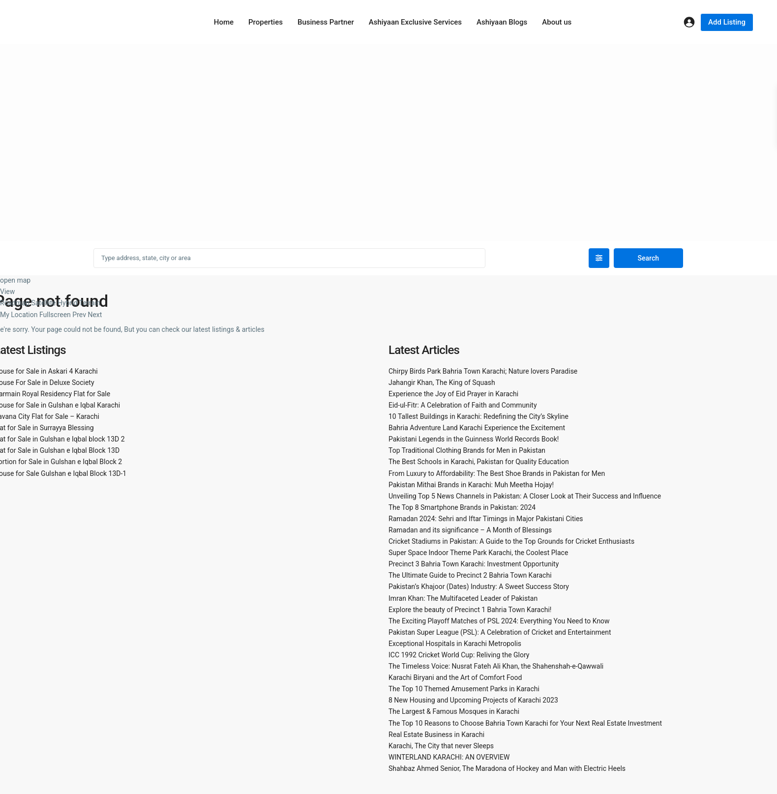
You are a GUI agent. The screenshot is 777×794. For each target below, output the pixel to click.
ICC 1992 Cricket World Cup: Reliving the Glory (458, 655)
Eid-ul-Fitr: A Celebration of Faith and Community (462, 405)
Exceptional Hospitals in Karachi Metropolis (454, 643)
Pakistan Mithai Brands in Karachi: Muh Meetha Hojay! (471, 485)
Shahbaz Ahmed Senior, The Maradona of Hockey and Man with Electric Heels (507, 768)
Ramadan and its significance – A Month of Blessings (470, 530)
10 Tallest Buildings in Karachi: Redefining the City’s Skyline (478, 416)
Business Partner (326, 22)
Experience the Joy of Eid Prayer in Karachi (453, 394)
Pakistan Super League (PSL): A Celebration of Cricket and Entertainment (499, 632)
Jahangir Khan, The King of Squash (441, 382)
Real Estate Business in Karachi (436, 734)
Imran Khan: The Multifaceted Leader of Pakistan (463, 598)
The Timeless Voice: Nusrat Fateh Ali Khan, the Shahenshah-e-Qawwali (495, 666)
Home (224, 22)
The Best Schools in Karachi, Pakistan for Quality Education (478, 462)
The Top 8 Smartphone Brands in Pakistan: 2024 (462, 507)
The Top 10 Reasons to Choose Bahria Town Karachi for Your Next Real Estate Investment (525, 723)
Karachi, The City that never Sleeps (441, 746)
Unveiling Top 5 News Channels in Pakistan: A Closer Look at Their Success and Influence (524, 496)
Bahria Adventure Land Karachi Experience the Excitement (476, 428)
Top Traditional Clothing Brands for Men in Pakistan (466, 450)
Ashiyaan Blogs (502, 22)
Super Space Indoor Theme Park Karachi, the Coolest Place (478, 553)
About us (556, 22)
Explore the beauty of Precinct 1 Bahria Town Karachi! (469, 610)
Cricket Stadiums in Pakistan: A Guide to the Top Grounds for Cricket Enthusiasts (511, 541)
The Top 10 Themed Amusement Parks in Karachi (463, 689)
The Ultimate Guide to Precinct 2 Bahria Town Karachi (470, 575)
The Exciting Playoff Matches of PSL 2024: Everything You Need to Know (499, 621)
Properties (265, 22)
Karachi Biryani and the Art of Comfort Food (455, 677)
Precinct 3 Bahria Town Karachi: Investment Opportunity (473, 564)
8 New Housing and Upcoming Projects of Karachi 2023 (473, 700)
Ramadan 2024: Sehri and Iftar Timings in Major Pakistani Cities (485, 519)
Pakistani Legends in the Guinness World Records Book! (473, 439)
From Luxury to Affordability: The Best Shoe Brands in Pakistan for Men (496, 473)
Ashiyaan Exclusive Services (415, 22)
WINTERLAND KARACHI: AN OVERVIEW (448, 757)
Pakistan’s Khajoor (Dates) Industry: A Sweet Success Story (478, 586)
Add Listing (727, 22)
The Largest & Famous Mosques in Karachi (453, 711)
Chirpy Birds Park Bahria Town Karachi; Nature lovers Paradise (482, 371)
